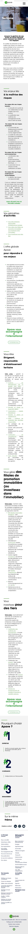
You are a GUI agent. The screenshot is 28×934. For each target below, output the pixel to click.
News (16, 878)
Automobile (18, 848)
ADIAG (13, 570)
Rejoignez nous (20, 890)
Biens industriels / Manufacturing (19, 842)
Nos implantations (5, 846)
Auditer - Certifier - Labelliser (5, 896)
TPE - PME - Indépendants (18, 870)
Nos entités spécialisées (4, 849)
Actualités (18, 873)
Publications (18, 887)
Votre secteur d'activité (19, 835)
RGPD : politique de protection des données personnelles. (15, 420)
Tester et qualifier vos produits (6, 903)
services (20, 674)
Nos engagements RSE (7, 851)
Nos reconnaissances (6, 853)
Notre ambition (5, 844)
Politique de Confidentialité (14, 922)
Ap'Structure (11, 542)
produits (10, 662)
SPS (14, 585)
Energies (17, 844)
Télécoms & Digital (20, 850)
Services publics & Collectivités (19, 867)
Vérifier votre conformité (7, 883)
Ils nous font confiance (7, 858)
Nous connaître (5, 840)
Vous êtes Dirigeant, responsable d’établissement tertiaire (15, 223)
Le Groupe (4, 835)
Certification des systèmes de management (13, 630)
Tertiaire (17, 853)
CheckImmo (11, 556)
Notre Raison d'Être (5, 842)
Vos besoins (5, 873)
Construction (18, 859)
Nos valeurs (4, 860)
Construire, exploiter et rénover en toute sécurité (6, 886)
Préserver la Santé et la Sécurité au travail (7, 893)
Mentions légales (14, 926)
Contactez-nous (14, 342)
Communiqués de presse (19, 881)
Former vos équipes (6, 881)
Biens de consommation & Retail (21, 862)
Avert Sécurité (12, 456)
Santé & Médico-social (21, 864)
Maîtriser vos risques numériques (6, 879)
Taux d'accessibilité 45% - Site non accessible (14, 919)
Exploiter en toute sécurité (5, 890)
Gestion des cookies (14, 924)
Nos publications (5, 856)
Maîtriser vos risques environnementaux (6, 900)
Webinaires (18, 885)
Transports (17, 855)
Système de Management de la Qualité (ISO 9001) (15, 384)
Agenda (17, 883)
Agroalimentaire (19, 846)
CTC (9, 585)
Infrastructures (18, 857)
